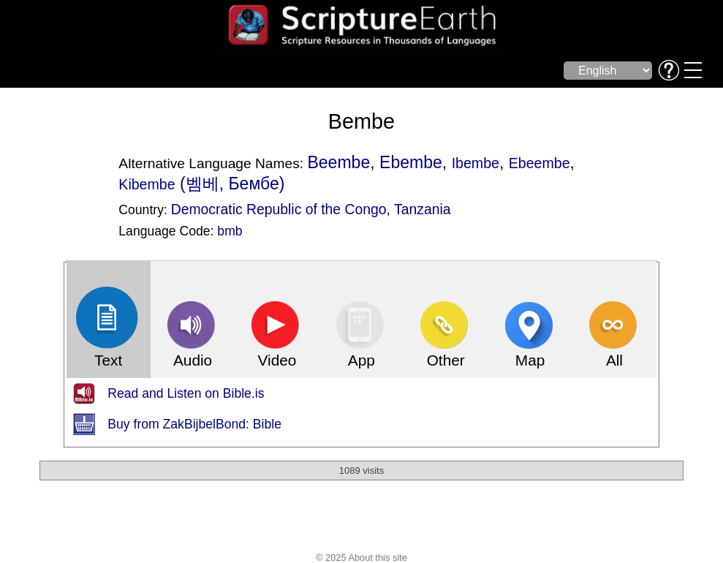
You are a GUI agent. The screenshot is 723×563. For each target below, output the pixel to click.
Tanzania (422, 209)
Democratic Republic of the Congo (279, 209)
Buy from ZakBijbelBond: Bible (194, 424)
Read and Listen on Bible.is (185, 393)
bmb (229, 231)
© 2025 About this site (361, 557)
